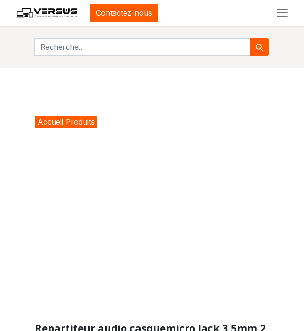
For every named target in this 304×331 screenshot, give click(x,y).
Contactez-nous (124, 12)
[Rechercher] (259, 47)
